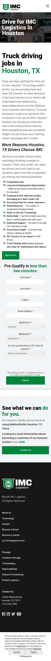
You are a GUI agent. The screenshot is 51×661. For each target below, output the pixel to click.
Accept (16, 652)
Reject (34, 652)
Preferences (26, 656)
